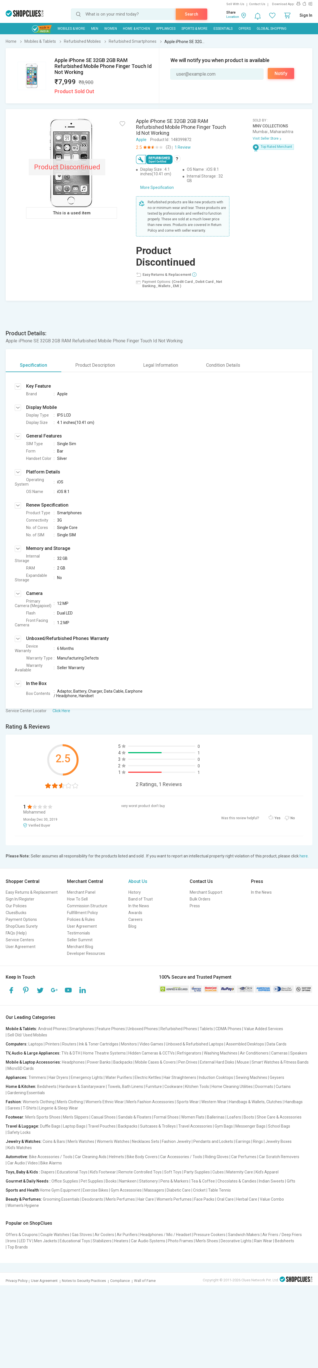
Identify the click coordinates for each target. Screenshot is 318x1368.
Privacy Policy (17, 1281)
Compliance (120, 1281)
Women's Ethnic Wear (104, 1102)
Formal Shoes (166, 1117)
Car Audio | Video (22, 1163)
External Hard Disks (217, 1062)
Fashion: (14, 1102)
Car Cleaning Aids (90, 1156)
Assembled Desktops (245, 1044)
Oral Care (225, 1199)
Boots (249, 1117)
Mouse (243, 1062)
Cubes (218, 1172)
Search (191, 14)
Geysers (277, 1077)
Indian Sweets (271, 1181)
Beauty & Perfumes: (24, 1199)
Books (111, 1181)
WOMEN (110, 29)
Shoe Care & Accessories (279, 1117)
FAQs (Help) (16, 933)
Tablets (206, 1028)
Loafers (234, 1117)
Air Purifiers (127, 1234)
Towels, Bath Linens (125, 1086)
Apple (141, 139)
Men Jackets (45, 1241)
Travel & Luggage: (22, 1126)
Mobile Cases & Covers (155, 1062)
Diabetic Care (179, 1190)
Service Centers (20, 940)
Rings (258, 1141)
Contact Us (257, 4)
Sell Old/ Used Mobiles (27, 1035)
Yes (278, 818)
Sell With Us (235, 4)
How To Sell (77, 899)
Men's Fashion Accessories (150, 1102)
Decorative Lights (236, 1241)
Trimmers (37, 1077)
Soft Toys (172, 1172)
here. (304, 856)
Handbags (293, 1102)
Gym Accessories (126, 1190)
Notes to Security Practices (84, 1281)
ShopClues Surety (22, 926)
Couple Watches (54, 1234)
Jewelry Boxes (278, 1141)
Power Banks (99, 1062)
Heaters (121, 1241)
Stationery (148, 1181)
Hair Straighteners (180, 1077)
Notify (281, 73)
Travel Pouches (102, 1126)
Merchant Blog (80, 946)
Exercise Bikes (95, 1190)
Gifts (291, 1181)
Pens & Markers (174, 1181)
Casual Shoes (103, 1117)
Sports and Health (22, 1190)
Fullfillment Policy (82, 912)
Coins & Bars (54, 1141)
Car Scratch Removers (279, 1156)
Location (232, 17)
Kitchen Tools (197, 1086)
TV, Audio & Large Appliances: (33, 1053)
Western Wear (214, 1102)
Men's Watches (81, 1141)
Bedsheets (47, 1086)
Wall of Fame (145, 1281)
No (292, 818)
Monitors (129, 1044)
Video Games (151, 1044)
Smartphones (81, 1028)
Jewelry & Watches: (24, 1141)
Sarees (13, 1108)
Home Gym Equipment (60, 1190)
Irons (11, 1241)
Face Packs (204, 1199)
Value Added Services (263, 1028)
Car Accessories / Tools (181, 1156)
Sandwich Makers (244, 1234)
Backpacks (123, 1062)
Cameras (279, 1053)
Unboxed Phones (142, 1028)
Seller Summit (80, 940)
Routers (69, 1044)
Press (195, 906)
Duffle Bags (50, 1126)
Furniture (154, 1086)
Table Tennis (219, 1190)
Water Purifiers (118, 1077)
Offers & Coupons (22, 1234)
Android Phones (52, 1028)
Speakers (298, 1053)
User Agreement (20, 946)
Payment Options (21, 919)
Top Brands (17, 1247)
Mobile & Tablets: (21, 1028)
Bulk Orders (200, 899)
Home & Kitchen (136, 29)
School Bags (279, 1126)
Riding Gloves (217, 1156)
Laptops (35, 1044)
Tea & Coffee (203, 1181)
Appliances (165, 29)
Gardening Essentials (26, 1092)
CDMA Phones (228, 1028)
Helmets (116, 1156)
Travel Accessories (195, 1126)
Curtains (283, 1086)
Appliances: (17, 1077)
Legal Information (160, 365)
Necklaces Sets (145, 1141)
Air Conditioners (254, 1053)
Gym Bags (224, 1126)
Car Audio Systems (148, 1241)
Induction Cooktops (216, 1077)
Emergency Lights (87, 1077)
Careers (135, 919)
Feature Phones (111, 1028)
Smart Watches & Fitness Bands (280, 1062)
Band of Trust (140, 899)
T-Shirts (30, 1108)
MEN (94, 29)
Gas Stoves (82, 1234)
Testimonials (78, 933)
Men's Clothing (70, 1102)
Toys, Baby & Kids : (23, 1172)
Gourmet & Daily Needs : (28, 1181)
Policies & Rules (81, 919)
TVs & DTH (70, 1053)
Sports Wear (188, 1102)
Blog (132, 926)
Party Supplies (197, 1172)
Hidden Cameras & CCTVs (151, 1053)
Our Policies (16, 906)
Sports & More (194, 29)
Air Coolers (104, 1234)
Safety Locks (19, 1132)
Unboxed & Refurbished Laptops (194, 1044)
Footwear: (15, 1117)
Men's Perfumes (120, 1199)
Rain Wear (263, 1241)
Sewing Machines (251, 1077)
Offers (244, 29)
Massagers (154, 1190)
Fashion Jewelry (176, 1141)
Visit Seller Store (266, 138)
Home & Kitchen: (21, 1086)
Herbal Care (246, 1199)
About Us (137, 881)
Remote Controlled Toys (140, 1172)
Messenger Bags (250, 1126)
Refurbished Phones (178, 1028)
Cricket (199, 1190)
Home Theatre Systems (104, 1053)
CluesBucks (16, 912)
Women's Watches (113, 1141)
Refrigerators (189, 1053)
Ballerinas (216, 1117)
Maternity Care (239, 1172)
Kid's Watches (19, 1147)
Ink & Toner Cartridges (98, 1044)
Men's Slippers (76, 1117)
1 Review (183, 147)
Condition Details (223, 365)
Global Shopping (271, 29)
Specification (33, 365)
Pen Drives (187, 1062)
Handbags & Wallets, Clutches (255, 1102)
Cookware (173, 1086)
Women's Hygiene (23, 1205)
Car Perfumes (243, 1156)
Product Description (95, 365)
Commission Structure (87, 906)
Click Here (61, 710)
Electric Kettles (148, 1077)
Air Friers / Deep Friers (282, 1234)
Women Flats (192, 1117)
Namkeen (128, 1181)
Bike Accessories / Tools (50, 1156)
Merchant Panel (81, 892)
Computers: (17, 1044)
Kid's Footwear (103, 1172)
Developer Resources (86, 953)
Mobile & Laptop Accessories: (33, 1062)
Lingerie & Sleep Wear (58, 1108)
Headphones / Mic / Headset (165, 1234)
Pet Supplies (92, 1181)
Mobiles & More (71, 29)
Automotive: (17, 1156)
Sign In (306, 15)
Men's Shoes (207, 1241)
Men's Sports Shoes (42, 1117)
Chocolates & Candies (236, 1181)
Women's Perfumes (174, 1199)
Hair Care (145, 1199)
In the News (138, 906)
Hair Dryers (58, 1077)
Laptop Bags (74, 1126)
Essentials (223, 29)
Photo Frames (180, 1241)
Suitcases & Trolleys (158, 1126)
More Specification (157, 187)
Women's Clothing (39, 1102)
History (134, 892)
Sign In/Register (20, 899)
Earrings (243, 1141)
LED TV (25, 1241)
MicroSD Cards (20, 1068)
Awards (135, 912)
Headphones (73, 1062)
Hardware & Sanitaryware (82, 1086)
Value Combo (272, 1199)
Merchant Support (206, 892)
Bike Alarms (51, 1163)
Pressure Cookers (209, 1234)
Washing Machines (220, 1053)
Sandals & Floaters (134, 1117)
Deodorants (92, 1199)
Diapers (48, 1172)
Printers (52, 1044)
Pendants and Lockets (213, 1141)
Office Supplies (64, 1181)
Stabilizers (102, 1241)
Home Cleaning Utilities (232, 1086)
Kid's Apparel (267, 1172)
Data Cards (276, 1044)
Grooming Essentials (61, 1199)
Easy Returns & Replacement (32, 892)
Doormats (264, 1086)
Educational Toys (72, 1172)
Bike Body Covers (142, 1156)
